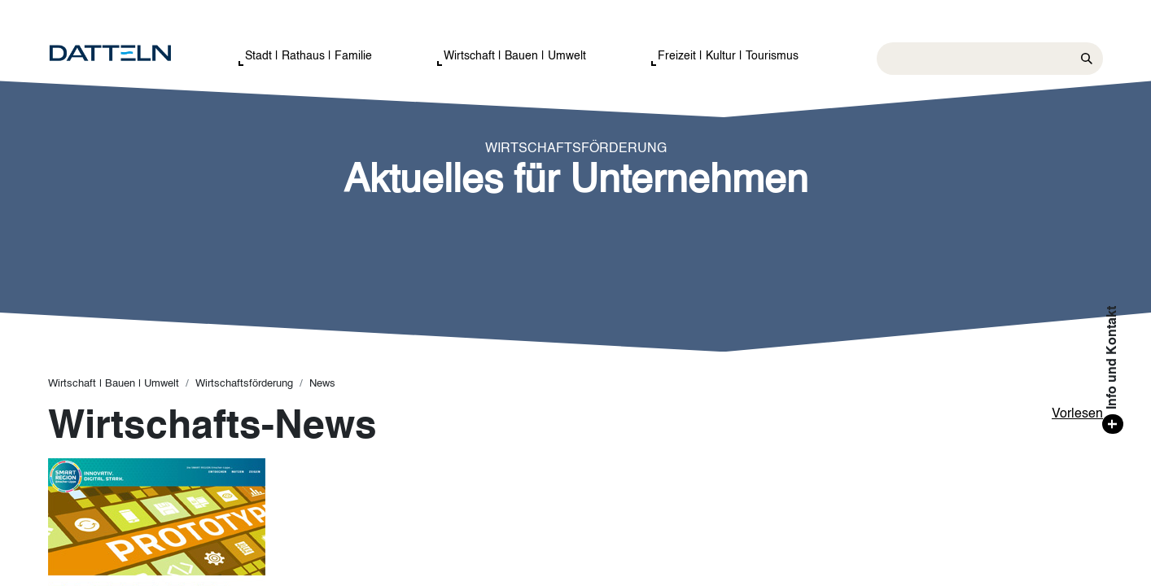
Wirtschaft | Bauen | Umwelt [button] (515, 56)
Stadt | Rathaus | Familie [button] (308, 56)
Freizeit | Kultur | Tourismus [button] (728, 56)
